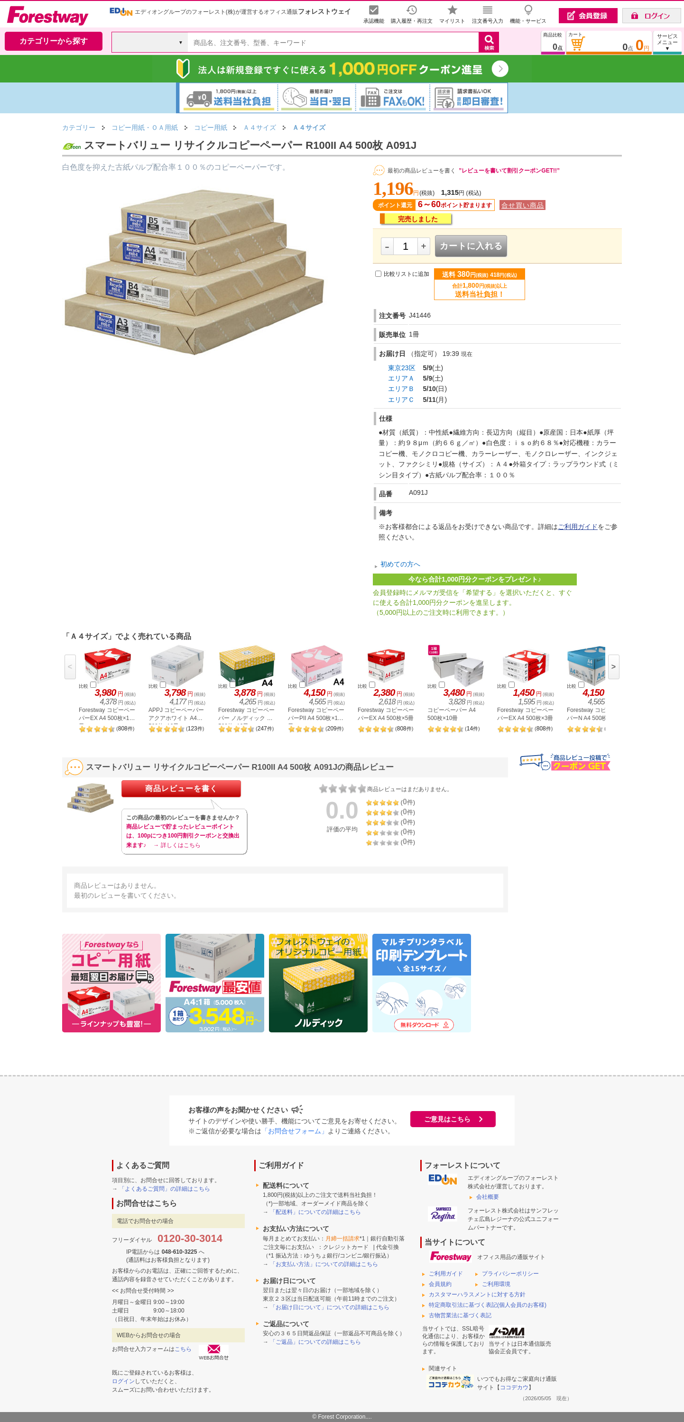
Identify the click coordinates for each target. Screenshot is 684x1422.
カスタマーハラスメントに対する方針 (477, 1294)
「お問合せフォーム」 (294, 1131)
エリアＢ (401, 388)
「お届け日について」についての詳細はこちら (329, 1307)
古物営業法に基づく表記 (460, 1315)
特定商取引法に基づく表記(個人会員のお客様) (487, 1305)
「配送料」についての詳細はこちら (315, 1212)
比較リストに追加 (406, 274)
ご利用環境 (496, 1284)
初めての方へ (400, 564)
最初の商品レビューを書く (422, 170)
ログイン (123, 1381)
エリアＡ (401, 378)
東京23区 (402, 368)
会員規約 (440, 1284)
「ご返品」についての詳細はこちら (315, 1342)
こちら (183, 1349)
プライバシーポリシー (510, 1273)
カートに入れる (471, 246)
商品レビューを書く (181, 788)
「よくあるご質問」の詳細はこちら (164, 1188)
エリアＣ (401, 399)
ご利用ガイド (578, 526)
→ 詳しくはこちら (176, 845)
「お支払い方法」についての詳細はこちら (324, 1264)
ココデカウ (514, 1387)
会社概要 (487, 1197)
